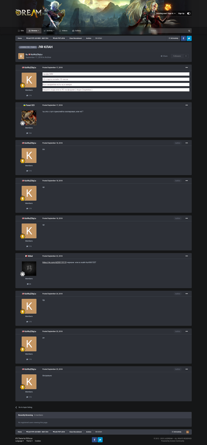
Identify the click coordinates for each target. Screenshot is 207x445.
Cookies (38, 441)
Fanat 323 (30, 105)
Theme (29, 441)
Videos (64, 31)
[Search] (161, 30)
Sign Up (181, 13)
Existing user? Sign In (165, 13)
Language (19, 441)
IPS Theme (19, 438)
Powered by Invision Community (172, 441)
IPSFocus (29, 438)
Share (164, 56)
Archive (48, 57)
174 (28, 95)
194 (28, 133)
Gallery (78, 31)
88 (29, 284)
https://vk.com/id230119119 (54, 262)
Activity (49, 31)
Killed (30, 256)
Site (22, 31)
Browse (34, 31)
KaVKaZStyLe (36, 54)
